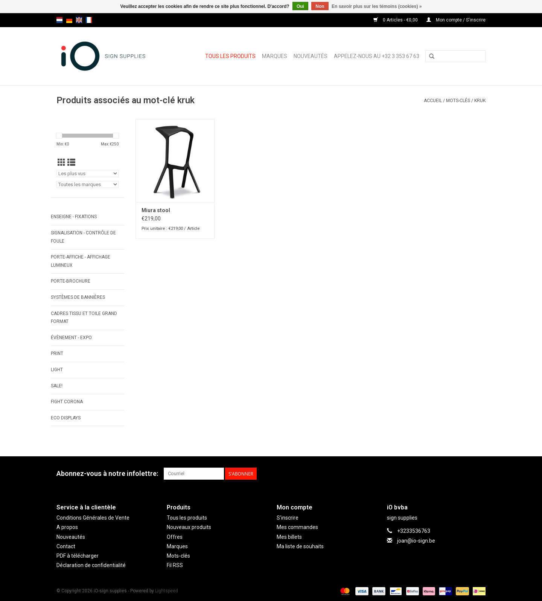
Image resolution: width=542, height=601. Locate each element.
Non (319, 6)
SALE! (56, 385)
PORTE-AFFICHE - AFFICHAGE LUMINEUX (80, 261)
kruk (480, 100)
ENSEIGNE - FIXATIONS (74, 216)
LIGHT (57, 369)
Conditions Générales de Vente (92, 518)
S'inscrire (287, 518)
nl (59, 20)
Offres (175, 537)
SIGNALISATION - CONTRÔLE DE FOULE (83, 237)
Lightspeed (166, 590)
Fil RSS (175, 565)
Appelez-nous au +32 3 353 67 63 (376, 56)
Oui (300, 6)
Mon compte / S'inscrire (456, 20)
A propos (67, 527)
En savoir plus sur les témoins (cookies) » (377, 6)
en (79, 20)
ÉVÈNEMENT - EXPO (71, 337)
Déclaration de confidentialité (91, 565)
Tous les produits (230, 56)
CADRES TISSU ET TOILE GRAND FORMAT (84, 317)
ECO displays (66, 418)
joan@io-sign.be (416, 541)
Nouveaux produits (189, 527)
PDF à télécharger (77, 556)
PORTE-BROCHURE (70, 281)
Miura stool (156, 210)
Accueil (433, 100)
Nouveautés (310, 56)
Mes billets (289, 537)
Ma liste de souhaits (300, 546)
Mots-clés (458, 100)
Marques (274, 56)
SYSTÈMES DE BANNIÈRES (78, 297)
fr (89, 20)
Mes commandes (297, 527)
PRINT (57, 353)
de (69, 20)
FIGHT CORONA (67, 401)
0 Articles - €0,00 (396, 20)
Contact (65, 546)
